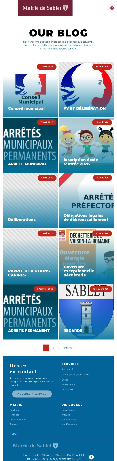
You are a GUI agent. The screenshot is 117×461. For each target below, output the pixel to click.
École (73, 374)
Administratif (68, 385)
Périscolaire (83, 374)
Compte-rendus (18, 420)
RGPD (13, 433)
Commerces (68, 410)
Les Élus (14, 410)
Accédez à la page (32, 393)
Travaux (14, 424)
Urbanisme (67, 389)
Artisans (66, 415)
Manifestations (69, 424)
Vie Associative (69, 420)
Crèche (65, 374)
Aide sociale (68, 369)
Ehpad (65, 380)
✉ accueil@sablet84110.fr (65, 458)
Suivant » (69, 347)
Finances (14, 415)
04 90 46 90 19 (37, 458)
